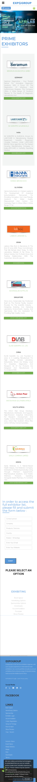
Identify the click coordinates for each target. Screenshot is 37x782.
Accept (27, 779)
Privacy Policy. (19, 776)
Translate (6, 8)
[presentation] (20, 554)
